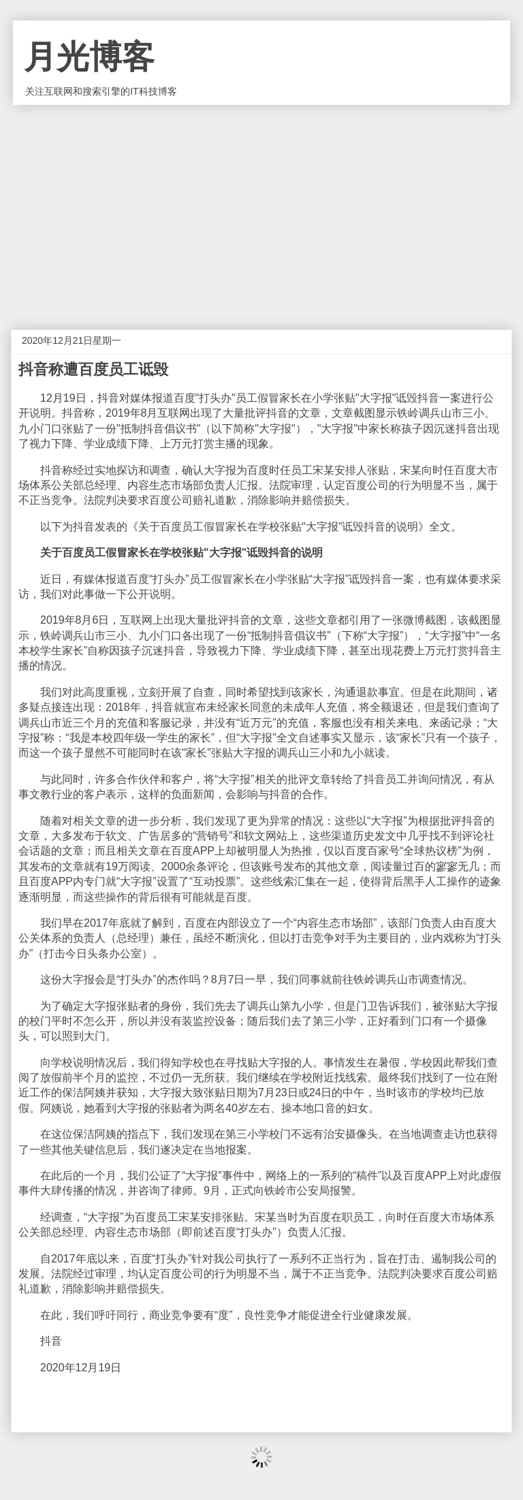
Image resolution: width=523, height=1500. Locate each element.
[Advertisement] (261, 207)
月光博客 (89, 57)
